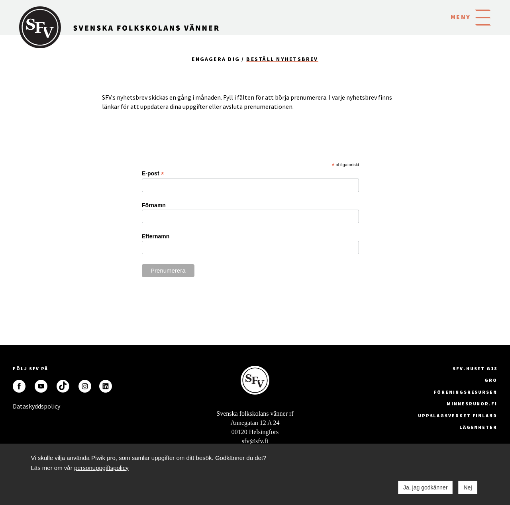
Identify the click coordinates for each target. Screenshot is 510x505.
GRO (490, 380)
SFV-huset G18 (475, 368)
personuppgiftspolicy (101, 467)
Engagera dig (216, 59)
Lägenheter (478, 427)
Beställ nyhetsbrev (282, 59)
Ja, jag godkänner (425, 487)
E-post (153, 173)
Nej (467, 487)
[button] (483, 17)
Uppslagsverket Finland (457, 416)
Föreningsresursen (465, 392)
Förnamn (154, 205)
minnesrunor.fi (472, 404)
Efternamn (155, 236)
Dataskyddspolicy (19, 406)
